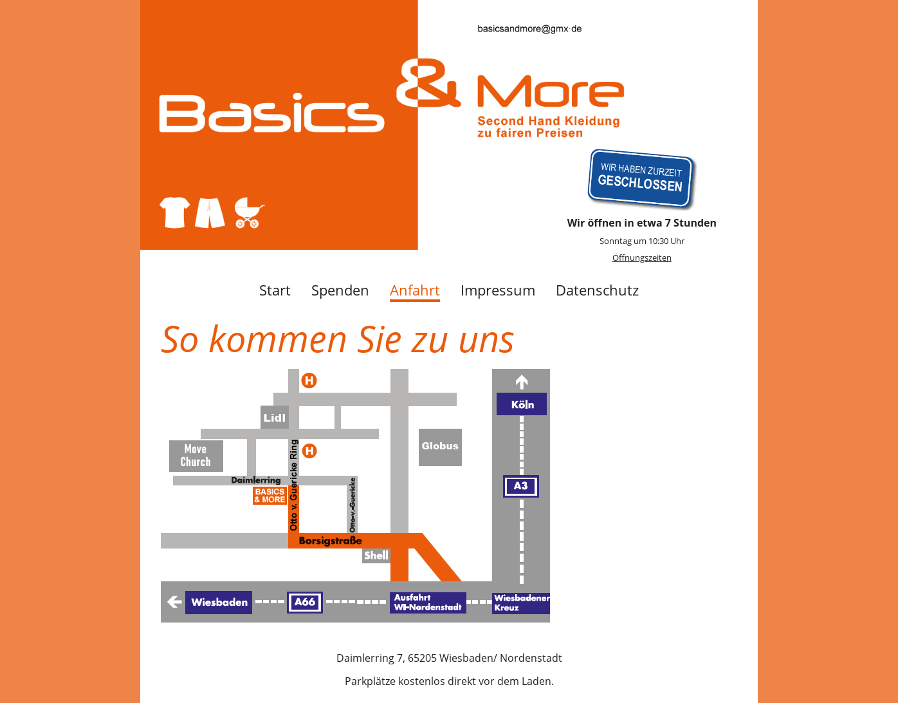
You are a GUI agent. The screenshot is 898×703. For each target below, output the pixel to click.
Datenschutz (597, 290)
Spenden (340, 290)
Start (275, 290)
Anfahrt (415, 290)
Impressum (498, 290)
